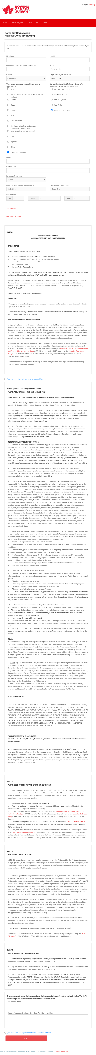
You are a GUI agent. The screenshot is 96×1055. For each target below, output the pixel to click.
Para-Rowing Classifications (60, 185)
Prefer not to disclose (18, 152)
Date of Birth (11, 194)
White (13, 89)
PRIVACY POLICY (62, 1052)
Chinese (14, 100)
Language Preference (14, 176)
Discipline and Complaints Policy (24, 832)
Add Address (11, 209)
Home (5, 23)
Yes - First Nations (61, 94)
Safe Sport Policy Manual (76, 822)
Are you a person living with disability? (20, 185)
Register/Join (17, 23)
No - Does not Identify (62, 89)
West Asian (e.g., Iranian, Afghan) (23, 131)
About (45, 23)
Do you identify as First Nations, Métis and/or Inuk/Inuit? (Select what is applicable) (66, 85)
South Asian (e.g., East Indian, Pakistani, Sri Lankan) (27, 95)
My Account (33, 23)
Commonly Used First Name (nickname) (21, 65)
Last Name (54, 56)
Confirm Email (11, 167)
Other (13, 147)
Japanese (14, 142)
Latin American (16, 121)
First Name (10, 56)
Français (85, 5)
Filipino (13, 110)
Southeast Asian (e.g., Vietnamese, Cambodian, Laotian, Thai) (23, 127)
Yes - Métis (58, 105)
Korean (13, 136)
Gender (9, 75)
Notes (52, 65)
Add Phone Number (13, 216)
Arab (12, 115)
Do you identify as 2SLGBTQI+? (61, 75)
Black (13, 105)
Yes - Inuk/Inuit (60, 100)
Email (8, 157)
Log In (91, 5)
